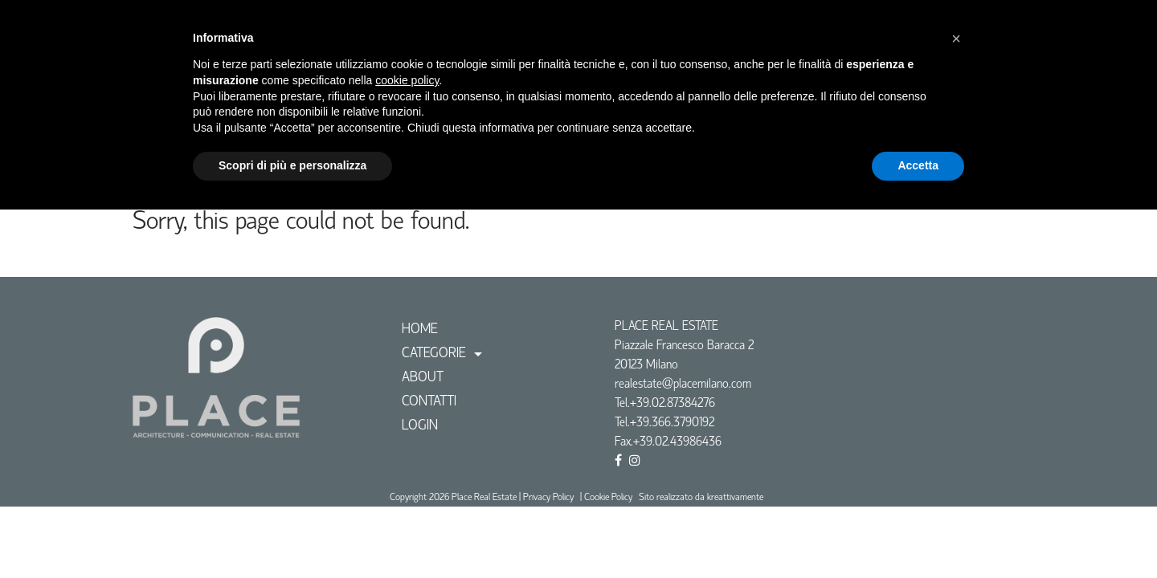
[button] (956, 38)
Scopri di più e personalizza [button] (292, 165)
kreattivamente (735, 497)
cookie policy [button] (407, 80)
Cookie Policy (608, 497)
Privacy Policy (548, 497)
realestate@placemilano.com (683, 384)
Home (420, 329)
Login (420, 426)
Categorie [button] (436, 353)
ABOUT (423, 377)
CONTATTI (429, 401)
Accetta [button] (917, 165)
